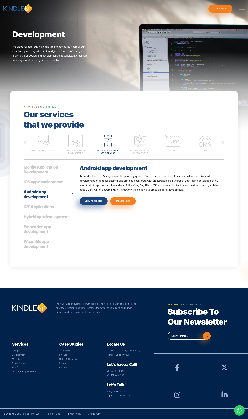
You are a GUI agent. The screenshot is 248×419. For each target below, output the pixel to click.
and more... (64, 367)
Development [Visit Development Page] (18, 355)
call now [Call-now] (220, 8)
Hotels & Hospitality (69, 359)
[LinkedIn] (224, 396)
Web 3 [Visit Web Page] (15, 367)
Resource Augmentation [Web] (24, 371)
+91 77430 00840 (115, 371)
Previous (25, 142)
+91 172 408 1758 (115, 375)
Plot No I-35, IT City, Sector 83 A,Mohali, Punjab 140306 (123, 352)
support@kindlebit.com (118, 395)
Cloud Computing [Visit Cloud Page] (20, 363)
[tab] (47, 172)
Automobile (64, 350)
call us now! (123, 201)
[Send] (207, 336)
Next (222, 142)
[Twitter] (224, 368)
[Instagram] (177, 396)
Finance (63, 355)
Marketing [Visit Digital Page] (17, 359)
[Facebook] (177, 368)
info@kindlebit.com (116, 391)
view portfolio (93, 201)
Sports (62, 363)
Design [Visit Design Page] (15, 350)
